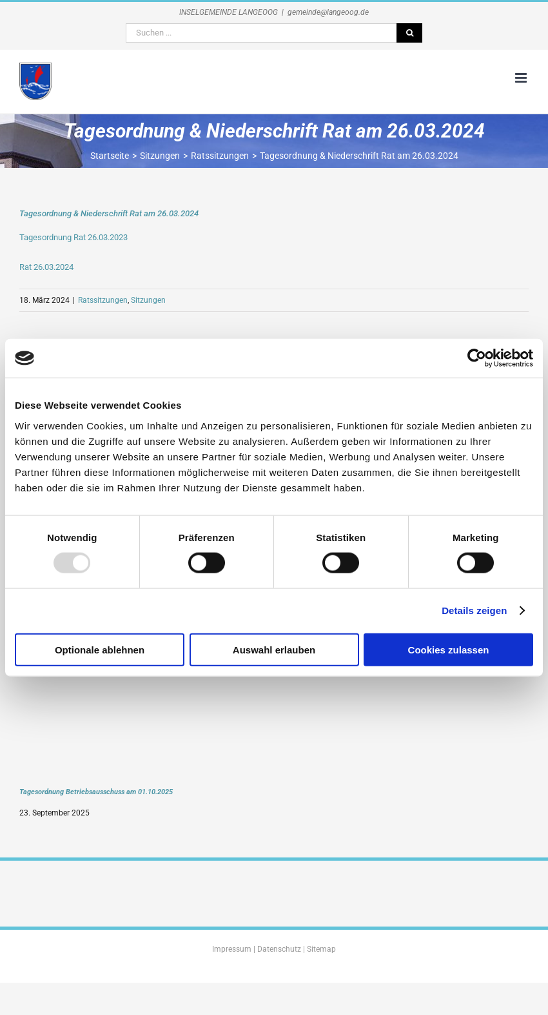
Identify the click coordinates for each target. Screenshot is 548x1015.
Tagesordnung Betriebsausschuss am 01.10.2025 (96, 791)
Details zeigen (474, 610)
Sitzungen (148, 300)
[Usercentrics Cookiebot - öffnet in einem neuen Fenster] (476, 358)
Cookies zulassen (448, 649)
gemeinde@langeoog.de (328, 12)
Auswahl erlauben (274, 649)
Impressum (231, 949)
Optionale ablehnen (99, 649)
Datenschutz (279, 949)
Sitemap (321, 949)
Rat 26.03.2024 (46, 267)
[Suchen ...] (261, 33)
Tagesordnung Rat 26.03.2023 (73, 237)
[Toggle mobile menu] (522, 78)
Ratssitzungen (103, 300)
